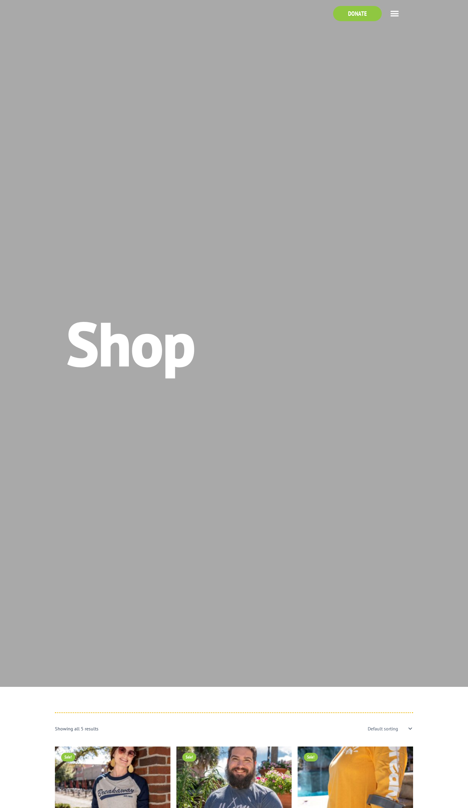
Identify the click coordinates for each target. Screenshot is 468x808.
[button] (394, 13)
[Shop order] (389, 729)
